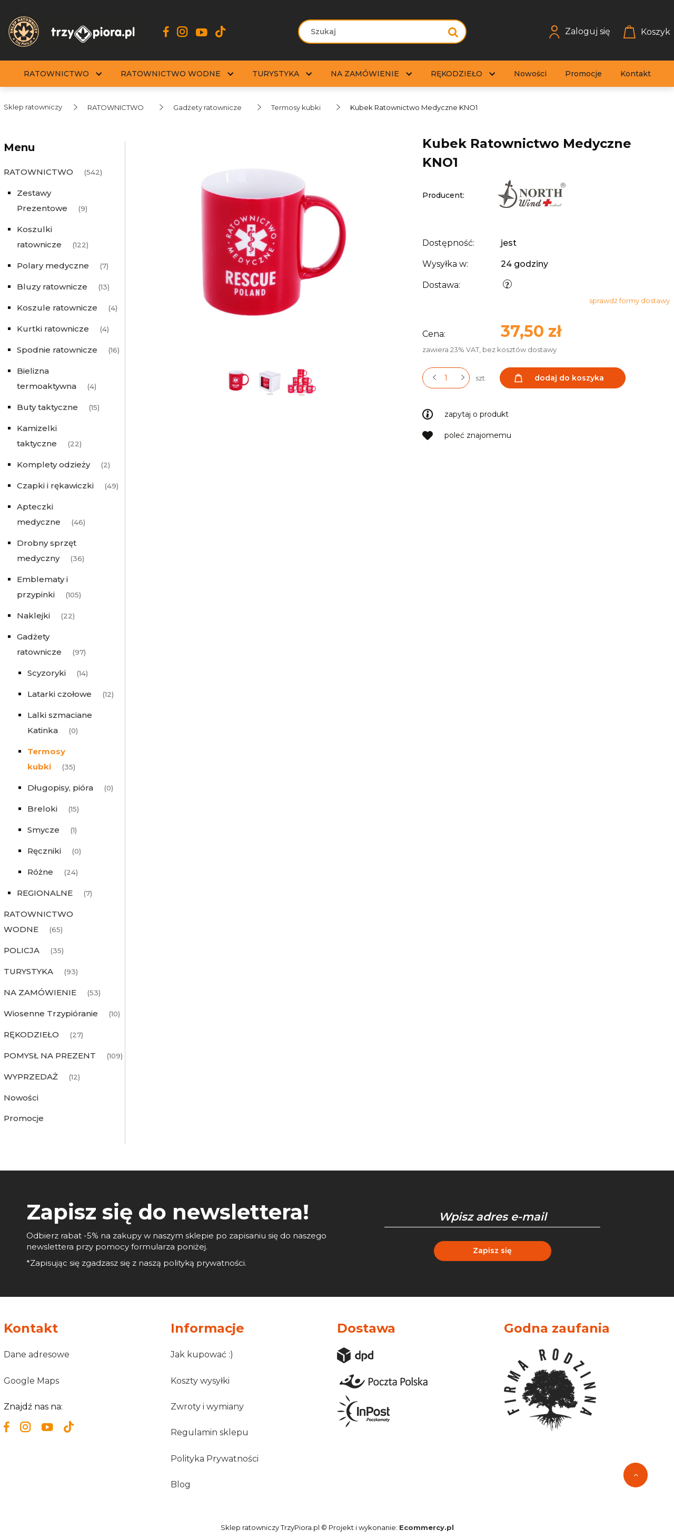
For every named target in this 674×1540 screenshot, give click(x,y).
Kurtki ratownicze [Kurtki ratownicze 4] (53, 329)
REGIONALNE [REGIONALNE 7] (45, 893)
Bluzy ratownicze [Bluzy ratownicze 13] (52, 287)
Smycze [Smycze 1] (43, 830)
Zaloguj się (579, 31)
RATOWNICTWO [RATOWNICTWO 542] (38, 172)
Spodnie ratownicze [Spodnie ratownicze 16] (57, 350)
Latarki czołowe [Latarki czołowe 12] (59, 694)
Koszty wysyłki (200, 1381)
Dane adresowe (37, 1354)
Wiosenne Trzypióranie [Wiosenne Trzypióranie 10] (51, 1013)
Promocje (24, 1118)
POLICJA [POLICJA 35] (21, 950)
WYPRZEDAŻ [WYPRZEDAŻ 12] (31, 1077)
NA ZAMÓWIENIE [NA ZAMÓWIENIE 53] (40, 992)
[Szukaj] (453, 31)
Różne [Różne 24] (40, 872)
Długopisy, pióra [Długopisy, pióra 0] (60, 788)
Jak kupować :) (202, 1354)
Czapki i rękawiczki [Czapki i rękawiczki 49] (55, 486)
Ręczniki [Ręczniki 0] (44, 851)
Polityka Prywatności (215, 1459)
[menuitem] (56, 73)
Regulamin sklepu (210, 1432)
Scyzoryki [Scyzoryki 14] (46, 673)
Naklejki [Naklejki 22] (33, 616)
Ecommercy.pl (426, 1527)
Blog (181, 1484)
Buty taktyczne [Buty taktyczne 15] (47, 407)
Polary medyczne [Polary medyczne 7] (53, 266)
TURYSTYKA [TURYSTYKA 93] (28, 971)
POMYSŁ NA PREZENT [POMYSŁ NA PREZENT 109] (50, 1056)
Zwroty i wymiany (207, 1407)
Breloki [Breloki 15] (42, 809)
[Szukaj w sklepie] (372, 31)
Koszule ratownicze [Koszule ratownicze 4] (57, 308)
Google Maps (31, 1381)
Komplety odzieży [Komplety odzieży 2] (53, 464)
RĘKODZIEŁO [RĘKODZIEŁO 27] (31, 1034)
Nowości (21, 1098)
